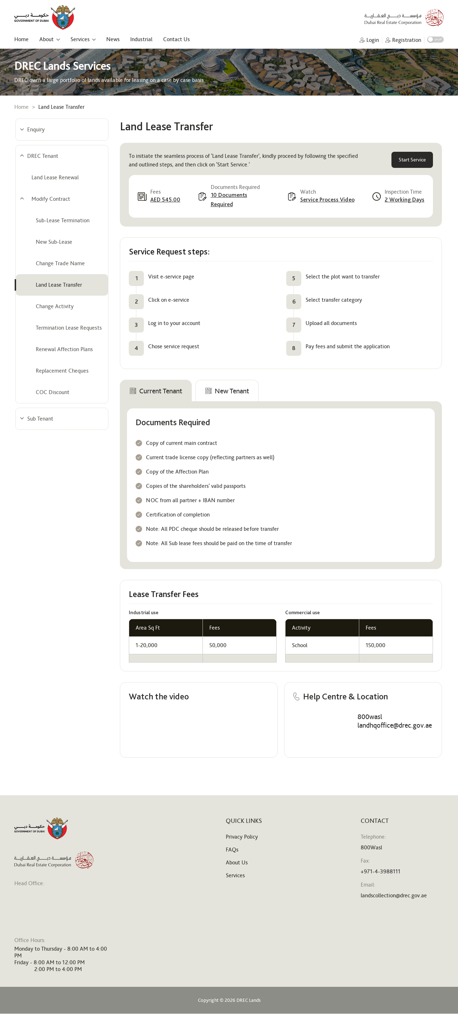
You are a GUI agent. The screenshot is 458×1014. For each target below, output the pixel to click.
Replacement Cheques (62, 370)
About (46, 39)
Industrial (141, 39)
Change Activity (55, 306)
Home (21, 39)
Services (79, 39)
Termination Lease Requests (69, 327)
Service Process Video (327, 199)
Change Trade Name (60, 263)
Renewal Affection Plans (64, 349)
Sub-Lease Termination (62, 220)
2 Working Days (404, 199)
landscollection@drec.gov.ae (394, 895)
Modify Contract (50, 198)
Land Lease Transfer (59, 284)
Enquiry (36, 129)
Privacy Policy (242, 836)
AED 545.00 (165, 199)
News (113, 39)
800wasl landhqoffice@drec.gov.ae (394, 720)
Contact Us (176, 39)
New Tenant (227, 391)
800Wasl (371, 847)
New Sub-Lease (54, 241)
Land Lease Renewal (55, 177)
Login (372, 40)
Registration (406, 40)
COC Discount (52, 392)
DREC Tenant (42, 155)
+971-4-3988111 (380, 871)
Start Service (412, 160)
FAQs (232, 849)
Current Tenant (156, 391)
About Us (237, 862)
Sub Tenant (40, 418)
